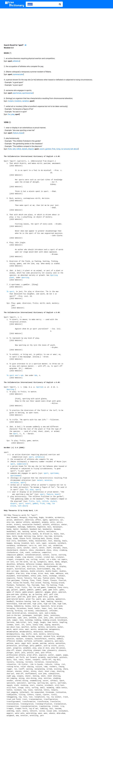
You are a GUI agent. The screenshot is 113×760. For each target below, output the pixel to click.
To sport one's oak (15, 375)
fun (9, 114)
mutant (11, 101)
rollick (18, 149)
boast (21, 133)
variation (25, 101)
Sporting (25, 277)
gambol (48, 149)
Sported (39, 387)
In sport (10, 291)
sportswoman (27, 93)
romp (58, 149)
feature (15, 133)
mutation (17, 101)
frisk (53, 149)
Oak (35, 375)
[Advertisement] (56, 24)
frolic (10, 149)
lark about (74, 149)
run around (65, 149)
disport (31, 149)
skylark (24, 149)
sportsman (17, 93)
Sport (15, 434)
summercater (18, 74)
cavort (42, 149)
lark (14, 149)
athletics (16, 61)
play (12, 114)
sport (31, 457)
